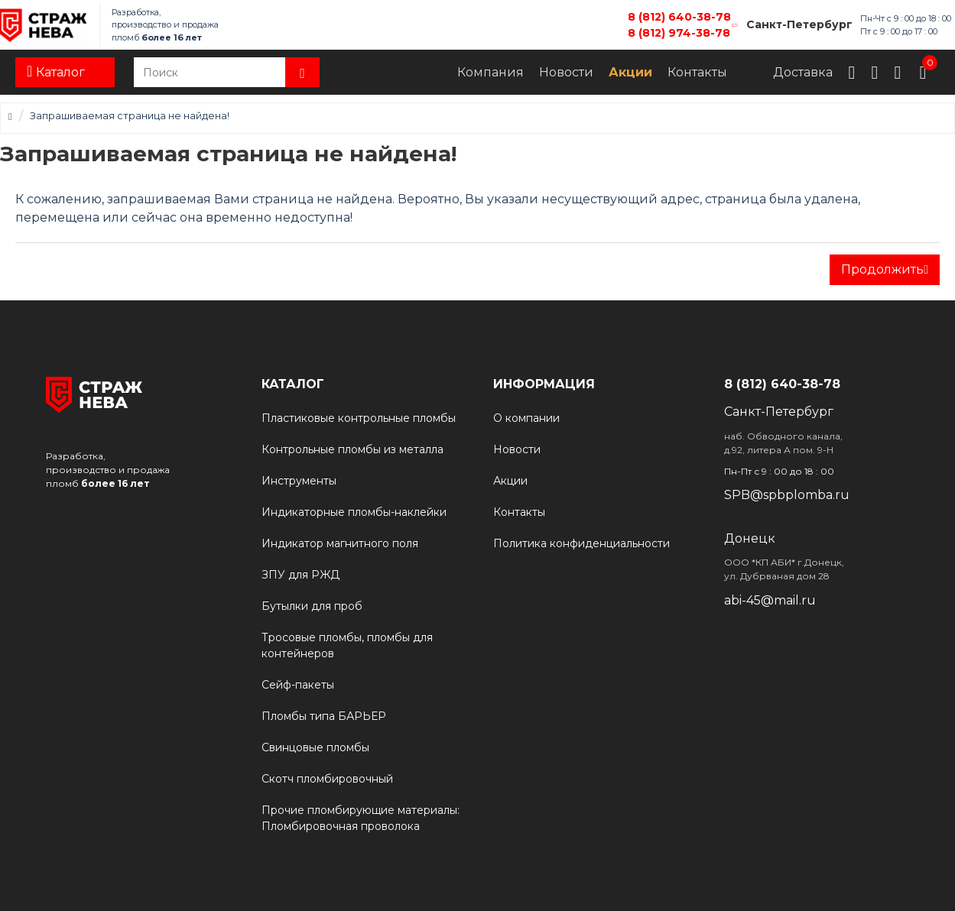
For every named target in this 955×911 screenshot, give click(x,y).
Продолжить (882, 269)
